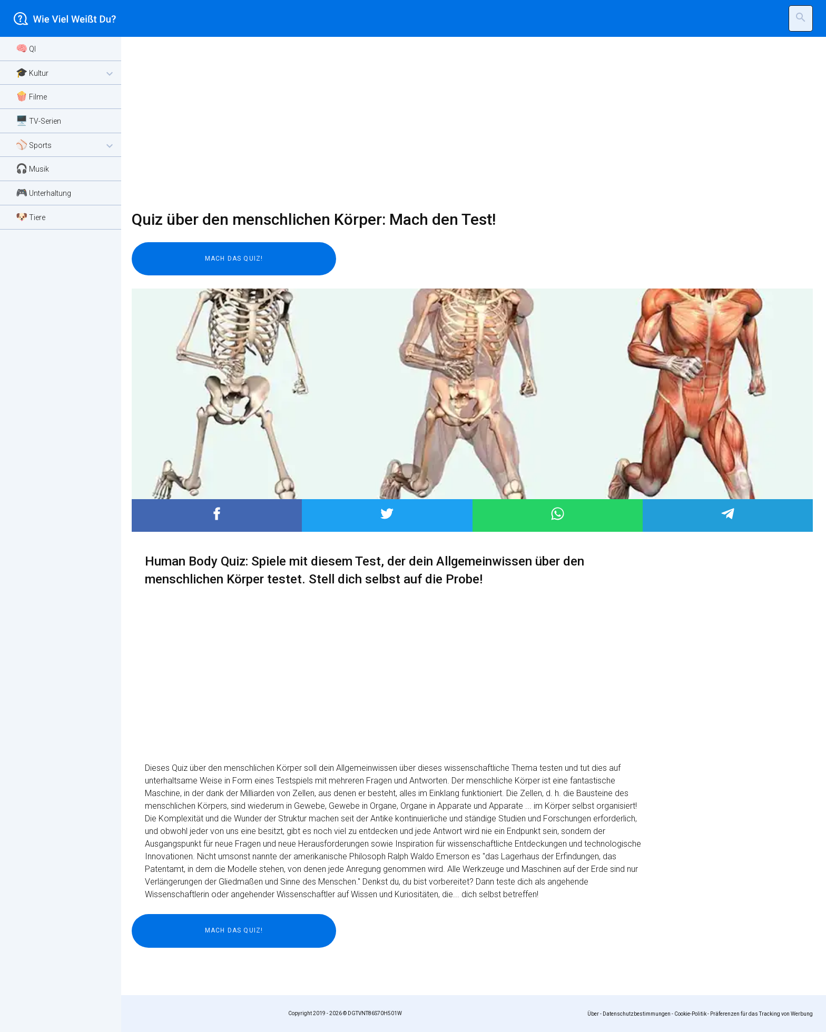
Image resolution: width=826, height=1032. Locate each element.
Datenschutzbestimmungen (637, 1014)
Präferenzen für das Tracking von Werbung (761, 1014)
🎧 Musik (32, 168)
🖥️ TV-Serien (38, 120)
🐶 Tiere (30, 216)
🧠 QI (26, 48)
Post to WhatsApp (557, 513)
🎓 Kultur (66, 73)
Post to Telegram (727, 513)
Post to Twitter (387, 513)
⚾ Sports (66, 145)
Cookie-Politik (690, 1014)
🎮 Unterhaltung (43, 192)
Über (593, 1014)
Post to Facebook (216, 513)
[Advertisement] (448, 123)
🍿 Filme (31, 96)
